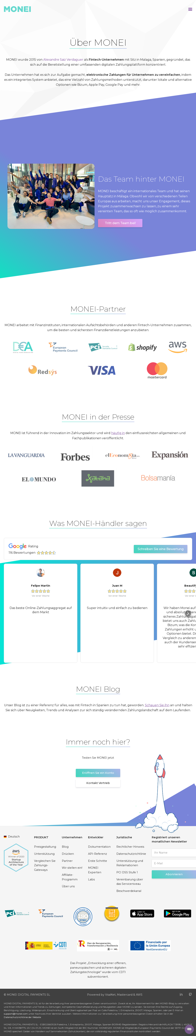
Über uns (68, 886)
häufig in (118, 433)
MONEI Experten (94, 870)
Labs (91, 879)
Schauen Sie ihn (157, 705)
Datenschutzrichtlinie (131, 854)
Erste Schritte (97, 861)
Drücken (68, 854)
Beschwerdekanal (128, 891)
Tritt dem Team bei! (120, 223)
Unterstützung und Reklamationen (129, 863)
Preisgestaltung (45, 846)
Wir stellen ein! (72, 867)
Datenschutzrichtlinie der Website (22, 1017)
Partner (67, 861)
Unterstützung (44, 854)
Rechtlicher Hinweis (130, 846)
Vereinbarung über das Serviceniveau (129, 882)
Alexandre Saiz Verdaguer (63, 59)
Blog (65, 846)
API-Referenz (97, 854)
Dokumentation (99, 846)
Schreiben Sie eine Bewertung (161, 549)
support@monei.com (16, 1013)
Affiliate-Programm (70, 877)
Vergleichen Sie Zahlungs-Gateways (45, 865)
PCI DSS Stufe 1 (127, 872)
